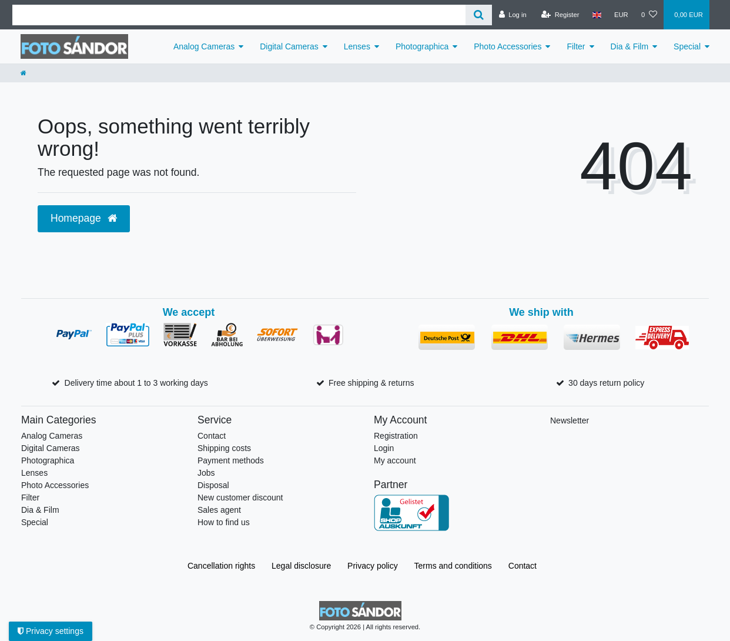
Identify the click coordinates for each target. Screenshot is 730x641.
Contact (211, 435)
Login (384, 448)
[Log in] (512, 14)
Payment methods (230, 460)
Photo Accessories (507, 46)
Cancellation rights (221, 565)
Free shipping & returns (371, 383)
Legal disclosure (301, 565)
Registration (396, 435)
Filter (576, 46)
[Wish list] (649, 14)
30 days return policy (606, 383)
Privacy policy (372, 565)
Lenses (357, 46)
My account (395, 460)
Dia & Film (630, 46)
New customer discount (240, 497)
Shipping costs (224, 448)
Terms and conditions (453, 565)
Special (687, 46)
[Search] (479, 15)
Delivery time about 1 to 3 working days (136, 383)
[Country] (597, 14)
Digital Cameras (289, 46)
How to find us (223, 522)
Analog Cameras (204, 46)
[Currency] (621, 14)
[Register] (560, 14)
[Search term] (239, 15)
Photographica (422, 46)
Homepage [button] (84, 218)
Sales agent (219, 510)
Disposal (213, 485)
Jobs (206, 473)
